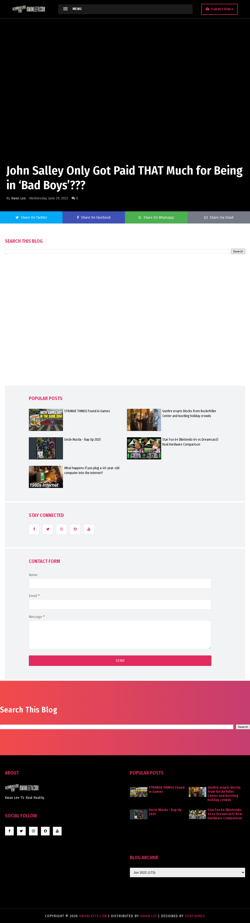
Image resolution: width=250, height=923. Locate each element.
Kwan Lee (18, 198)
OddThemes (195, 916)
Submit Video (222, 9)
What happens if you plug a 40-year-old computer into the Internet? (91, 470)
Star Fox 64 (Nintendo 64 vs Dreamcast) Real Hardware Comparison (190, 442)
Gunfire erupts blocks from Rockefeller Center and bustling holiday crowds (189, 413)
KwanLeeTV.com (93, 916)
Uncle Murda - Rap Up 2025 (82, 440)
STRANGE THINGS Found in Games (87, 411)
